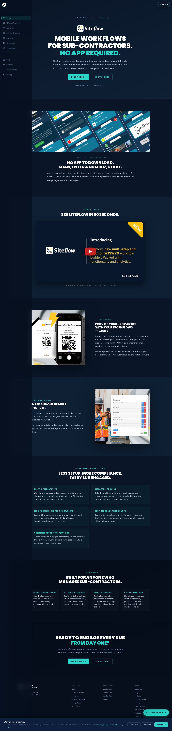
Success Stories (141, 699)
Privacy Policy (102, 725)
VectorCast (107, 696)
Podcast (138, 696)
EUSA (10, 727)
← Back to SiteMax (79, 18)
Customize (134, 725)
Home (74, 689)
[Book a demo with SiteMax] (156, 712)
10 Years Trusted (78, 693)
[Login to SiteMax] (163, 4)
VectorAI (106, 699)
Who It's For (76, 706)
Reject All (147, 725)
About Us (138, 689)
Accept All (161, 725)
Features (75, 696)
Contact (138, 717)
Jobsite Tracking (78, 699)
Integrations (76, 703)
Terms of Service (115, 725)
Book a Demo (140, 706)
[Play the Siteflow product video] (90, 251)
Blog (136, 693)
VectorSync (107, 693)
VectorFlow (107, 689)
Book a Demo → (78, 77)
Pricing (137, 703)
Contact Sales (102, 77)
